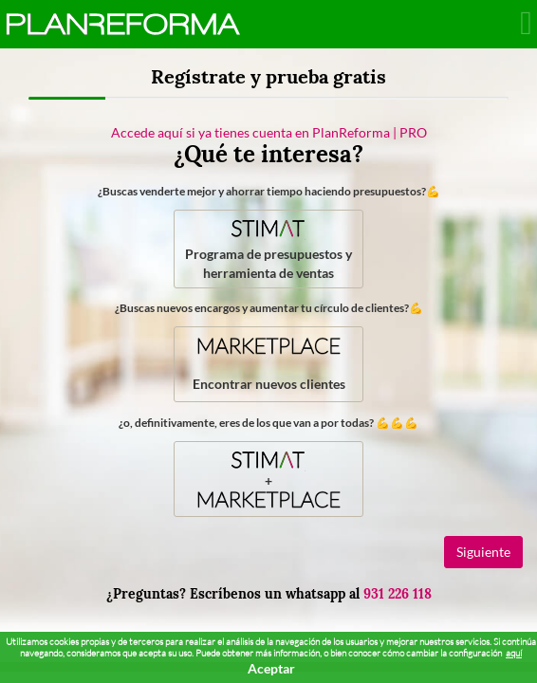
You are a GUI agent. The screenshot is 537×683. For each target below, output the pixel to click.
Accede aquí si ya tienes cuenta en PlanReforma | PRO (269, 132)
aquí (514, 653)
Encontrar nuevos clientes (269, 362)
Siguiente (483, 552)
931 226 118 (397, 593)
